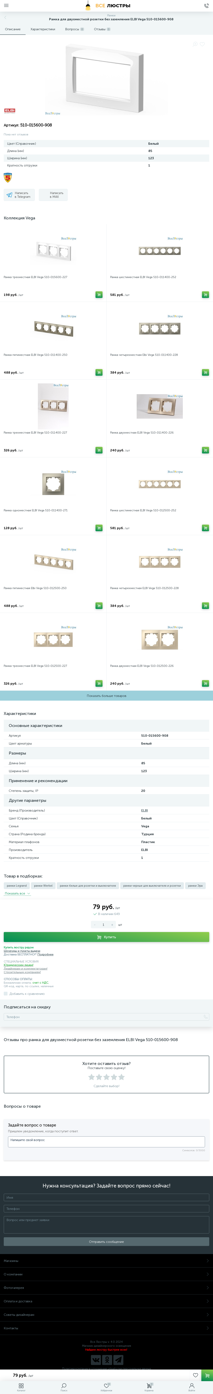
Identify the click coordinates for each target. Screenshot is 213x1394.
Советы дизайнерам (106, 1315)
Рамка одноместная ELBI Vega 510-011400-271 (36, 510)
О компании (106, 1274)
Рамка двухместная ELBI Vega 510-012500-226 (142, 665)
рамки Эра (195, 885)
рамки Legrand (17, 885)
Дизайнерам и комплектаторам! (25, 968)
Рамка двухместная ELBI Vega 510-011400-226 (142, 432)
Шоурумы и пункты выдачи (22, 951)
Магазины (106, 1261)
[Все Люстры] (106, 6)
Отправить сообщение (106, 1242)
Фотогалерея (106, 1288)
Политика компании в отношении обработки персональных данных (106, 1368)
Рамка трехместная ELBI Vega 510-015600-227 (35, 277)
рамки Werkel (43, 885)
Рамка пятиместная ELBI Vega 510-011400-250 (35, 354)
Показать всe (17, 893)
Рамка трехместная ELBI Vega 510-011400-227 (35, 432)
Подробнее (45, 954)
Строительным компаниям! (22, 972)
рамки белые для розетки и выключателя (88, 885)
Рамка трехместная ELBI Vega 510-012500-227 (35, 665)
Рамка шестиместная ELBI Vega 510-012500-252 (143, 510)
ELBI (144, 810)
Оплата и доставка (106, 1301)
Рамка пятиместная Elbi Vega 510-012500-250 (35, 588)
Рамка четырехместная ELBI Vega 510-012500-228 (144, 588)
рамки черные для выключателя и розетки (152, 885)
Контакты (106, 1328)
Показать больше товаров (106, 696)
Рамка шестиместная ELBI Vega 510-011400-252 (143, 277)
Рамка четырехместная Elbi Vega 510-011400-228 (144, 354)
